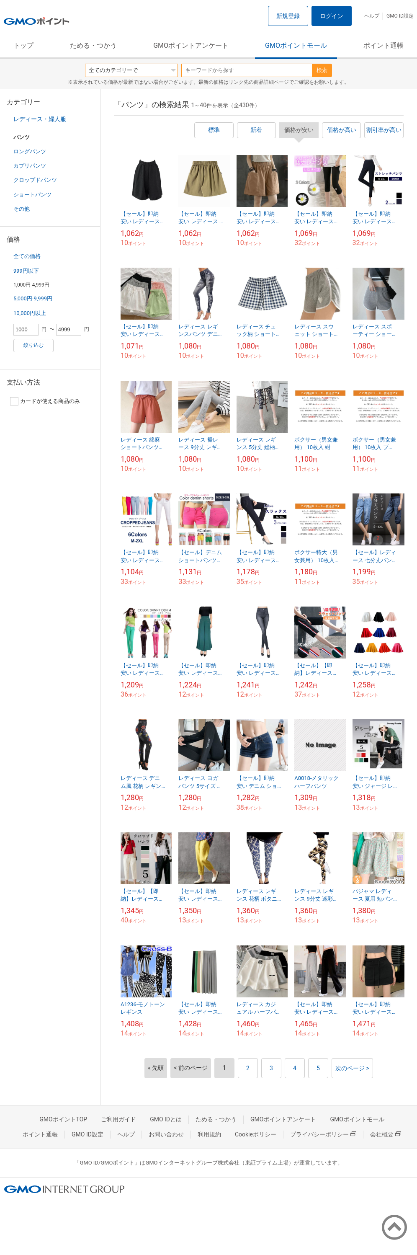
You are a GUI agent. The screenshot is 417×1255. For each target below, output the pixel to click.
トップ (23, 45)
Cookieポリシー (255, 1134)
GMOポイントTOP (63, 1119)
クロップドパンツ (35, 180)
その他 (21, 209)
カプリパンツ (29, 166)
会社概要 (385, 1134)
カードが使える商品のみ (45, 401)
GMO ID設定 (400, 16)
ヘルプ (371, 16)
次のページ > (352, 1068)
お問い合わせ (166, 1134)
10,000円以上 (29, 313)
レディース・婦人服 (39, 119)
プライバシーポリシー (323, 1134)
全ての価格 (27, 256)
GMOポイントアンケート (191, 45)
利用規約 (209, 1134)
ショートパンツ (32, 194)
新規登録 (288, 16)
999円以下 (26, 271)
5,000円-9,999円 (32, 298)
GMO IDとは (166, 1119)
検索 (322, 70)
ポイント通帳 (383, 45)
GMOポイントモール (296, 45)
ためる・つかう (93, 45)
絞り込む (33, 345)
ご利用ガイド (118, 1119)
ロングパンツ (29, 151)
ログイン (331, 16)
